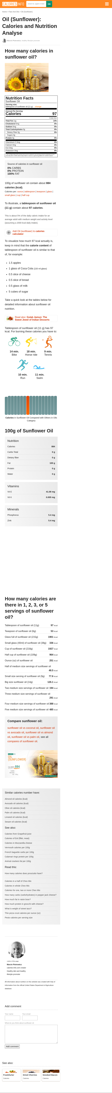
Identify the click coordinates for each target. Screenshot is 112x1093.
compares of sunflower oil (22, 741)
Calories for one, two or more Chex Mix (22, 890)
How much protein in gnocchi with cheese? (24, 904)
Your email (26, 1014)
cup (18, 195)
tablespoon (30, 191)
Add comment (12, 1046)
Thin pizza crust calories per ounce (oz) (22, 913)
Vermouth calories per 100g (17, 847)
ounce (20, 191)
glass (49, 191)
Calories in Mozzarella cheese (18, 843)
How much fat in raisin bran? (18, 899)
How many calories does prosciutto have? (24, 873)
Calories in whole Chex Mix (17, 886)
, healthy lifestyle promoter (23, 40)
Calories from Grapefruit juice (18, 834)
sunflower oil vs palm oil (25, 737)
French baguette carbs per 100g (19, 852)
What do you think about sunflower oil (19, 1023)
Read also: (32, 318)
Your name (9, 1014)
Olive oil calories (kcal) (15, 808)
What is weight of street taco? (18, 908)
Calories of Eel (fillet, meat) (17, 838)
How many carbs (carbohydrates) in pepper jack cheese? (30, 895)
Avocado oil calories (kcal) (16, 803)
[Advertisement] (31, 570)
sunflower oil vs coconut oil (23, 727)
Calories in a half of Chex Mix (18, 881)
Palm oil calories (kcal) (15, 812)
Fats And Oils (14, 12)
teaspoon (41, 191)
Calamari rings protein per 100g (19, 856)
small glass (10, 195)
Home (4, 12)
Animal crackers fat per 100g (18, 861)
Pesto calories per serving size (19, 917)
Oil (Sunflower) (27, 12)
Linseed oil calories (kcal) (16, 817)
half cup (25, 195)
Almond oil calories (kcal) (16, 799)
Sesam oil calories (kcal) (16, 822)
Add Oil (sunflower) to (28, 232)
